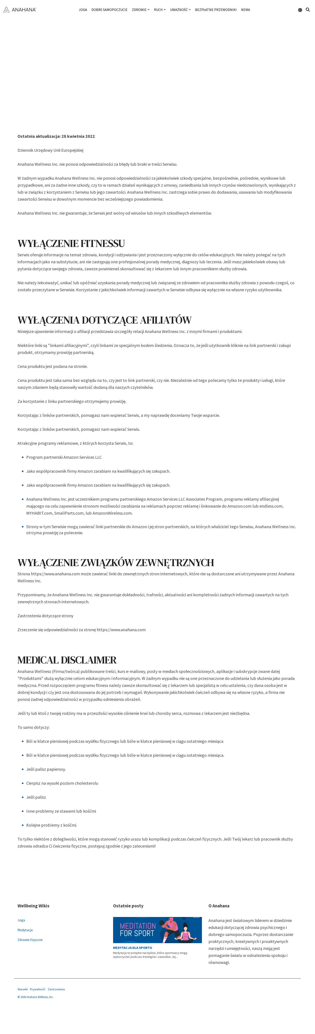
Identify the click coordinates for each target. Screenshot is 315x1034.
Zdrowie (141, 9)
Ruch (160, 9)
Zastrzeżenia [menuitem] (56, 989)
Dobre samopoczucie (109, 9)
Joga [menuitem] (21, 920)
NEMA (245, 9)
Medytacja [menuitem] (25, 930)
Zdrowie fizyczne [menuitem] (30, 939)
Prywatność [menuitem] (38, 989)
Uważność (180, 9)
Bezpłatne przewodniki (216, 9)
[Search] (308, 10)
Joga (83, 9)
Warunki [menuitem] (23, 989)
